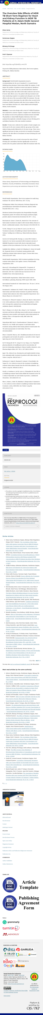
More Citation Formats (12, 526)
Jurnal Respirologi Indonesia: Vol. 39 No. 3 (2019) (20, 711)
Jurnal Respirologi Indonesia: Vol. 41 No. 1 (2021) (20, 779)
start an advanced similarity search (20, 664)
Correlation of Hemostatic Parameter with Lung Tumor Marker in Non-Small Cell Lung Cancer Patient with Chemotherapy (22, 763)
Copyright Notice (7, 847)
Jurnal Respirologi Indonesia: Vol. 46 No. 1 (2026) (20, 597)
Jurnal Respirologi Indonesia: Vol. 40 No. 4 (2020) (20, 701)
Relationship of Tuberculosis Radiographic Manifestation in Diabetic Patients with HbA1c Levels (21, 729)
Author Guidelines (7, 860)
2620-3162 (21, 975)
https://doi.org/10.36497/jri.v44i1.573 (16, 64)
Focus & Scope (6, 834)
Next (37, 660)
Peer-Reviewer (6, 820)
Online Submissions (8, 864)
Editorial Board (7, 817)
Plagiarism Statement (8, 844)
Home (4, 8)
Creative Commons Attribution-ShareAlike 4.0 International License (16, 991)
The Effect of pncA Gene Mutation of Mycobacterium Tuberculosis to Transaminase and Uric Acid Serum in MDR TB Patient (23, 752)
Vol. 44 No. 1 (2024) (19, 8)
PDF (6, 450)
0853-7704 (11, 975)
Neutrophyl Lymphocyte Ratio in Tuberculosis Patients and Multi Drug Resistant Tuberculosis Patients (22, 677)
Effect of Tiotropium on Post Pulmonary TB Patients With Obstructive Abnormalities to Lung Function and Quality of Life (23, 616)
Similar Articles (8, 536)
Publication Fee (6, 854)
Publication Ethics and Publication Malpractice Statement (17, 850)
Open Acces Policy (7, 840)
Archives (10, 8)
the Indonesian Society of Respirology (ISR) (34, 988)
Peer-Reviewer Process (8, 837)
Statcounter (7, 996)
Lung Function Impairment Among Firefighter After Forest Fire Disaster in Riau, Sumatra (22, 627)
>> (6, 783)
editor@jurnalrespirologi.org (16, 984)
